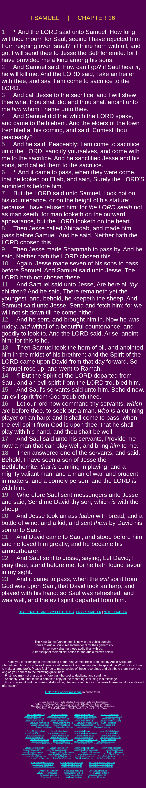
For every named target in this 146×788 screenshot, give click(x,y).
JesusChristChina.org (60, 719)
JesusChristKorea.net (85, 735)
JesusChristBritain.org (110, 715)
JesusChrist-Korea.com (90, 752)
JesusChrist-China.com (114, 754)
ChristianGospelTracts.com (42, 762)
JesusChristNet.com (114, 750)
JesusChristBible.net (61, 742)
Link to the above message (63, 692)
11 (5, 284)
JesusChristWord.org (40, 725)
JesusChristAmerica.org (57, 717)
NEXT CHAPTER (115, 612)
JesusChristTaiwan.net (39, 740)
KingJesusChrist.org (73, 777)
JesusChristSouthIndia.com (59, 754)
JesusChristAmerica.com (56, 750)
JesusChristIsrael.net (36, 731)
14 (5, 375)
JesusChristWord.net (40, 742)
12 (5, 319)
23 (5, 579)
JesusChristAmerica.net (57, 733)
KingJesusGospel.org (106, 725)
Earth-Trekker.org (108, 723)
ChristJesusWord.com (84, 758)
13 (5, 347)
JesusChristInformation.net (85, 733)
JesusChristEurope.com (84, 748)
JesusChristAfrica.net (35, 735)
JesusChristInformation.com (86, 750)
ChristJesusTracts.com (48, 771)
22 (5, 557)
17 (5, 438)
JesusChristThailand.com (60, 756)
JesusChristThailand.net (63, 740)
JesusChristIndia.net (59, 737)
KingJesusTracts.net (97, 775)
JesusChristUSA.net (33, 733)
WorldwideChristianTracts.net (101, 767)
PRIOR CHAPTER (88, 612)
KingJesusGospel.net (106, 742)
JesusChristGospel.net (83, 742)
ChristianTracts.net (102, 744)
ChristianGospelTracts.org (44, 765)
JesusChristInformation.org (85, 717)
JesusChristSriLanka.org (110, 721)
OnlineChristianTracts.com (71, 762)
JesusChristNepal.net (34, 737)
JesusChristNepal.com (31, 754)
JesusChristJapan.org (110, 719)
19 (5, 494)
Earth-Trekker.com (115, 752)
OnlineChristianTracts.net (71, 767)
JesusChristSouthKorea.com (62, 752)
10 (5, 263)
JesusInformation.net (64, 744)
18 (5, 452)
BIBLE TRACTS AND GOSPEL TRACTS (46, 612)
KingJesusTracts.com (49, 775)
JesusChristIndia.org (58, 721)
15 (5, 389)
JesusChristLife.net (113, 733)
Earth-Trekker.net (108, 740)
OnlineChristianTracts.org (71, 765)
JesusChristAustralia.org (87, 723)
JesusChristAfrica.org (35, 719)
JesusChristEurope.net (84, 731)
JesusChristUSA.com (31, 750)
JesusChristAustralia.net (87, 740)
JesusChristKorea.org (85, 719)
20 (5, 515)
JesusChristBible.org (61, 725)
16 (5, 403)
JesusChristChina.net (60, 735)
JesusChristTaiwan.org (39, 723)
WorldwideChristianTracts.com (102, 762)
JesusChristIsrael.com (34, 748)
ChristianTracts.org (102, 727)
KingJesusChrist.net (96, 777)
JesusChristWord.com (40, 758)
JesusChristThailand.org (63, 723)
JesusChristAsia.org (59, 715)
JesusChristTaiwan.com (36, 756)
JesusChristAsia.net (59, 731)
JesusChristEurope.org (84, 715)
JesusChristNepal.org (34, 721)
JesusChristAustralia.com (109, 756)
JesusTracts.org (84, 727)
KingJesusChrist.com (50, 777)
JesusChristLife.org (44, 727)
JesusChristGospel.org (83, 725)
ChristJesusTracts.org (73, 771)
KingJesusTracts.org (73, 775)
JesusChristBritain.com (111, 748)
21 (5, 536)
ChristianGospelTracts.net (44, 767)
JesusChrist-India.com (87, 754)
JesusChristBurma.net (84, 737)
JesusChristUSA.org (32, 717)
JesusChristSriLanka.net (110, 737)
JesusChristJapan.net (110, 735)
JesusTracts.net (83, 744)
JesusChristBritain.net (109, 731)
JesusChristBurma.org (84, 721)
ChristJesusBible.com (106, 758)
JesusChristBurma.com (33, 752)
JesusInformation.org (64, 727)
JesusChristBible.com (62, 758)
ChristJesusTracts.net (98, 771)
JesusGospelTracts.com (47, 773)
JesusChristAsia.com (59, 748)
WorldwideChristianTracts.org (101, 765)
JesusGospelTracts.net (99, 773)
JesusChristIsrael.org (36, 715)
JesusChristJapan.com (84, 756)
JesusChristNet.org (114, 717)
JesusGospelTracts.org (73, 773)
